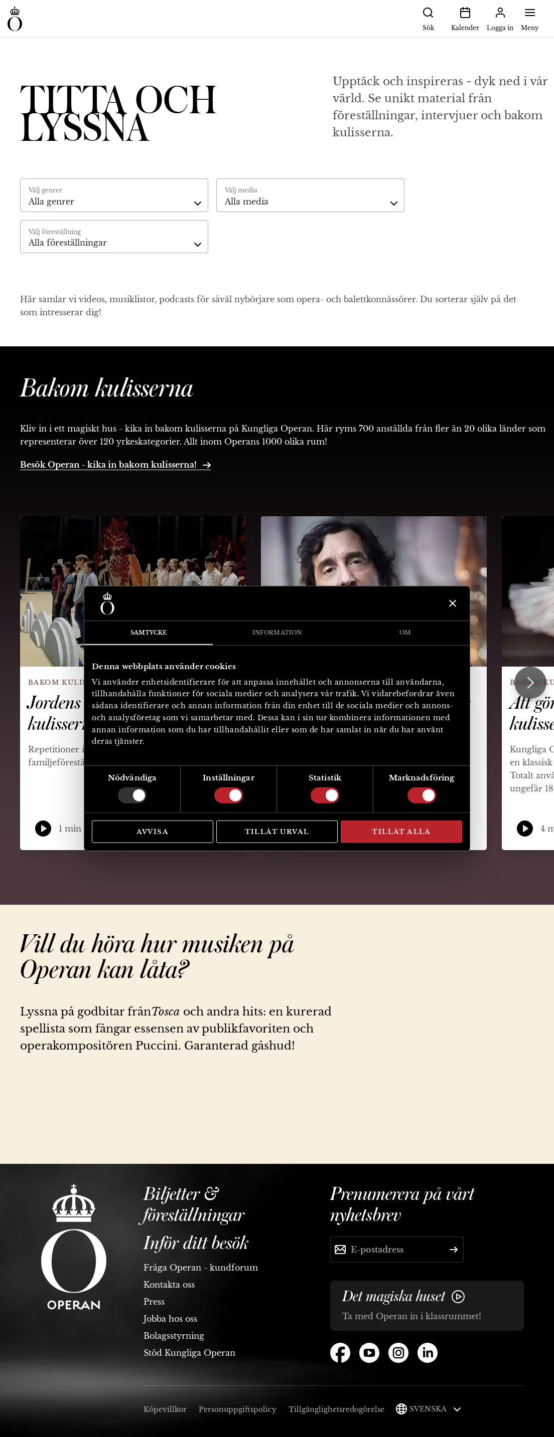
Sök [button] (428, 18)
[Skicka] (454, 1250)
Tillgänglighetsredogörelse (336, 1409)
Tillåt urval (277, 832)
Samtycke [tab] (148, 632)
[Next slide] (530, 683)
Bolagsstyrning (174, 1336)
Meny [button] (530, 18)
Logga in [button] (500, 18)
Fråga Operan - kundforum (201, 1268)
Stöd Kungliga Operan (189, 1353)
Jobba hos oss (170, 1319)
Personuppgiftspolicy (237, 1409)
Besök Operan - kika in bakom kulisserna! (115, 465)
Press (154, 1302)
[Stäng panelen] (451, 603)
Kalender (465, 18)
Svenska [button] (435, 1408)
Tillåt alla (401, 832)
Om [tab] (405, 632)
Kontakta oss (169, 1285)
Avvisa (152, 832)
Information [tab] (277, 632)
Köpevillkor (165, 1409)
